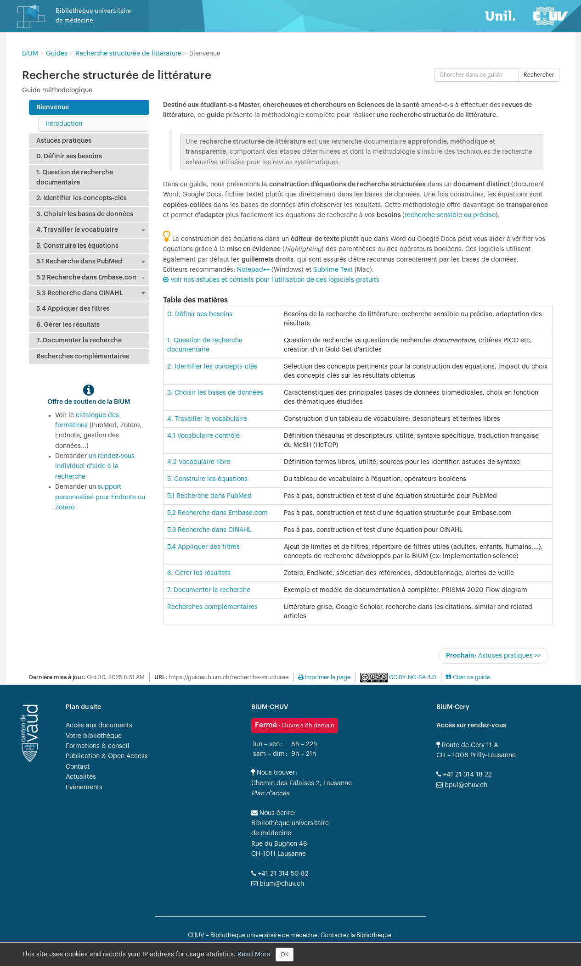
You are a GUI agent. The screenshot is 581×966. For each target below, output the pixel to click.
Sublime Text (333, 270)
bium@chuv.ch (277, 884)
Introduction (63, 124)
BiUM (30, 53)
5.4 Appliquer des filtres (203, 547)
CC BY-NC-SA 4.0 (412, 677)
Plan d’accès (270, 793)
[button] (468, 677)
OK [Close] (284, 954)
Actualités (81, 777)
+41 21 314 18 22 (464, 774)
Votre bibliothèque (94, 736)
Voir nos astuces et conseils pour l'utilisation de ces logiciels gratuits (274, 280)
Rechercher (539, 75)
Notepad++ (253, 270)
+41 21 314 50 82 (280, 874)
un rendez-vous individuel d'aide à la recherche (95, 466)
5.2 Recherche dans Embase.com (217, 513)
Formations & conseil (98, 746)
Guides (57, 53)
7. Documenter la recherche (208, 590)
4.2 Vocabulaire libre (198, 462)
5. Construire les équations (207, 479)
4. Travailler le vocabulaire (207, 419)
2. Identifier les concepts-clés (212, 366)
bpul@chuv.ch (461, 785)
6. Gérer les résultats (199, 573)
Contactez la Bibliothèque (356, 935)
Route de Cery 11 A (467, 745)
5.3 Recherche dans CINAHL (209, 530)
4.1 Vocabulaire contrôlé (203, 436)
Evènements (84, 787)
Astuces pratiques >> (493, 655)
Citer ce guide (470, 677)
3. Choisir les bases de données (215, 393)
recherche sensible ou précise (450, 215)
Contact (78, 767)
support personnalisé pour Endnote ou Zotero (100, 497)
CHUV (196, 935)
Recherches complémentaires (212, 607)
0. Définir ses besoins (199, 314)
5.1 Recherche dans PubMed (209, 496)
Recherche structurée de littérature (128, 53)
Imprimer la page (324, 677)
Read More (253, 954)
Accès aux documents (99, 725)
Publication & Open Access (107, 756)
